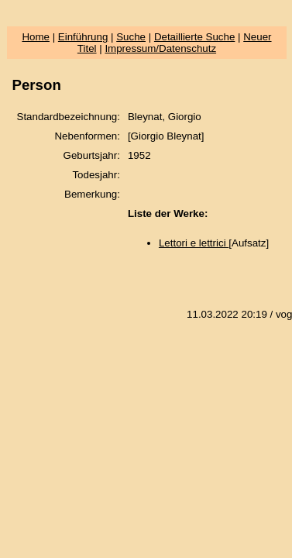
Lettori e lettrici (193, 243)
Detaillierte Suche (194, 37)
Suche (131, 37)
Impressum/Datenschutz (160, 48)
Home (36, 37)
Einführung (83, 37)
